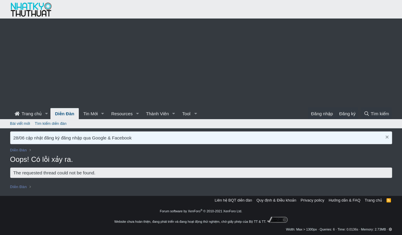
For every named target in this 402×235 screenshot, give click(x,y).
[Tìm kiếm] (376, 113)
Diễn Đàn (64, 113)
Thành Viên (157, 113)
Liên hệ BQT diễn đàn (233, 200)
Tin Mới (90, 113)
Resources (122, 113)
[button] (46, 113)
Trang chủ (28, 113)
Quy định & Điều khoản (276, 200)
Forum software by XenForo (201, 211)
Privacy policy (312, 200)
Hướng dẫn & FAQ (344, 200)
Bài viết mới (20, 123)
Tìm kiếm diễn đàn (51, 123)
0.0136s (352, 229)
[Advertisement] (201, 63)
